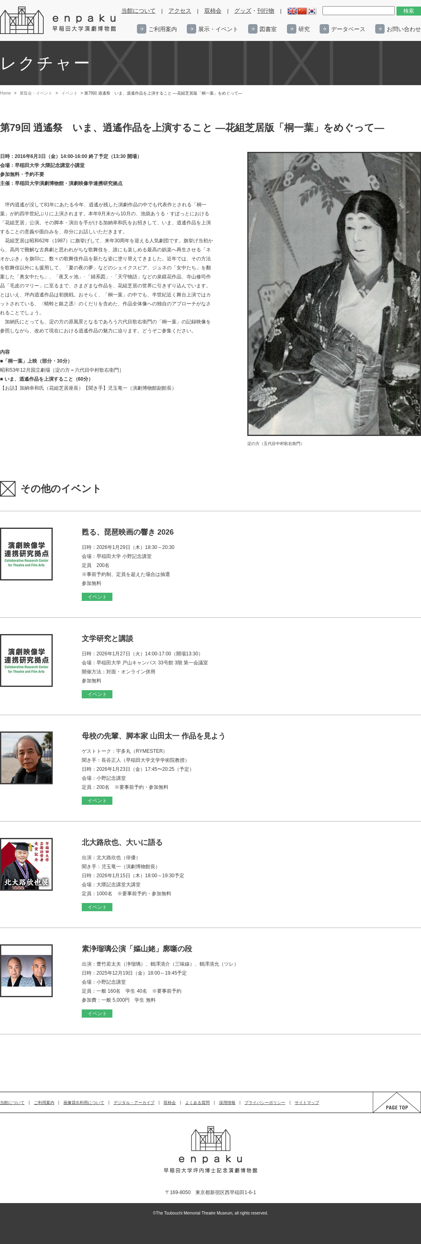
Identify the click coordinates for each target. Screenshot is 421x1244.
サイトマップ (307, 1102)
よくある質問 (197, 1102)
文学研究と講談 (107, 638)
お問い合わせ (404, 29)
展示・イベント (218, 29)
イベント (69, 93)
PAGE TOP (389, 1112)
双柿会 (213, 11)
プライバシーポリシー (264, 1102)
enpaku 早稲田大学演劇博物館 (58, 20)
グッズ (242, 11)
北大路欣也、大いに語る (122, 842)
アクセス (179, 11)
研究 (304, 29)
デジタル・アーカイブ (134, 1102)
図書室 (268, 29)
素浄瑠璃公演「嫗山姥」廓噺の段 (137, 949)
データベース (348, 29)
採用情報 (227, 1102)
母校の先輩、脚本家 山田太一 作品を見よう (154, 736)
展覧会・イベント (36, 93)
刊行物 (265, 11)
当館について (138, 11)
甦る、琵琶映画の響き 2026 (128, 532)
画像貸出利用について (83, 1102)
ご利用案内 (162, 29)
